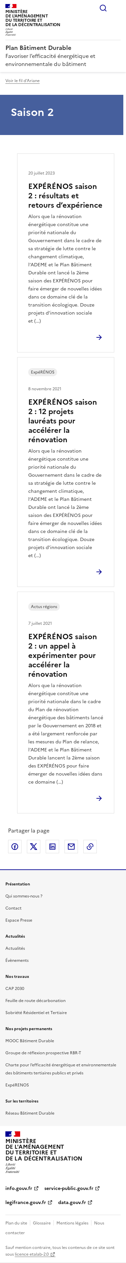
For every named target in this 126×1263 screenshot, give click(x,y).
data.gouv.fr (72, 1202)
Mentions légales (72, 1223)
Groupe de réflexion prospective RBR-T (43, 1053)
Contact (13, 908)
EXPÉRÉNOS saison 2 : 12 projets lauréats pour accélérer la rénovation (62, 421)
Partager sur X (33, 846)
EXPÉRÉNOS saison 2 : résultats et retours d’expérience (65, 196)
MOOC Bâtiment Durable (29, 1041)
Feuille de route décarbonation (35, 1001)
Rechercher (103, 8)
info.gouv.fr (18, 1188)
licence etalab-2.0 (32, 1254)
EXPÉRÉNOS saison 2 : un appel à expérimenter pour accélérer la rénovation (62, 655)
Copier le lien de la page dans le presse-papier (90, 846)
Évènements (17, 960)
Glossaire (42, 1223)
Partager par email (71, 846)
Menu (116, 8)
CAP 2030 (14, 989)
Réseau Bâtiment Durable (29, 1113)
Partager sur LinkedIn (52, 846)
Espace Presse (18, 920)
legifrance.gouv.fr (25, 1202)
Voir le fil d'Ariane (22, 81)
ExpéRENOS (17, 1085)
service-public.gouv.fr (68, 1188)
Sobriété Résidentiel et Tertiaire (36, 1013)
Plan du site (16, 1223)
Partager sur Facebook (15, 846)
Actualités (15, 948)
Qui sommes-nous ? (23, 896)
